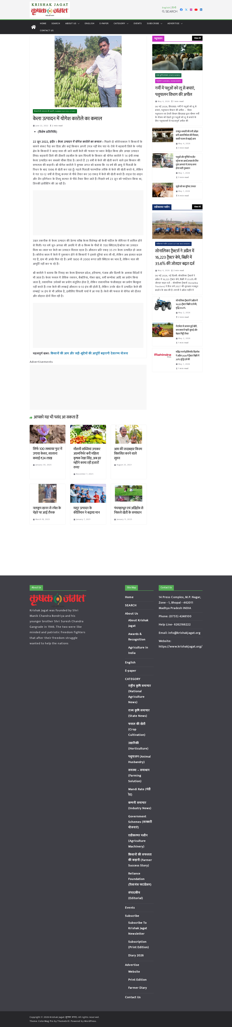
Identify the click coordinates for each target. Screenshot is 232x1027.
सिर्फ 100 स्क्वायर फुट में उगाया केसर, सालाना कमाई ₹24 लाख (47, 453)
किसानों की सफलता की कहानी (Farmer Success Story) (55, 111)
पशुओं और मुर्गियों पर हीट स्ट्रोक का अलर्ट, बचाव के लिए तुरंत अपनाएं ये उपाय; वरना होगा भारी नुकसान (187, 162)
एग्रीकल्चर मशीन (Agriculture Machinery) (173, 244)
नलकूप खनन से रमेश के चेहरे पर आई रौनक (47, 510)
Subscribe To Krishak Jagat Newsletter (137, 928)
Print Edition (137, 979)
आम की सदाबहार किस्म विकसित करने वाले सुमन (128, 453)
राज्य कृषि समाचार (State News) (168, 75)
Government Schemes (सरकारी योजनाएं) (140, 822)
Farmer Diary (137, 987)
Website (134, 971)
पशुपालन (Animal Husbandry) (168, 81)
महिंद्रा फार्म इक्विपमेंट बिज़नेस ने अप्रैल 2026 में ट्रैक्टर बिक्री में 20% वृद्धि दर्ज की (187, 355)
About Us (71, 23)
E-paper (104, 23)
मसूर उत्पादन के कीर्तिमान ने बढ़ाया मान (86, 510)
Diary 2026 (136, 955)
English (166, 7)
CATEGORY (119, 23)
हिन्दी (174, 7)
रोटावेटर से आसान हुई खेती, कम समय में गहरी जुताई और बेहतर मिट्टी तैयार (186, 330)
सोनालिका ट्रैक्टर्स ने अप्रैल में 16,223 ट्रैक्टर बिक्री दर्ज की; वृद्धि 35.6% (187, 304)
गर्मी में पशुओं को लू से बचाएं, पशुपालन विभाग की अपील (175, 91)
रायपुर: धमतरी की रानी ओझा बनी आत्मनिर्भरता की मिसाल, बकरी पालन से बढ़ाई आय (187, 135)
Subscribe (153, 23)
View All (197, 38)
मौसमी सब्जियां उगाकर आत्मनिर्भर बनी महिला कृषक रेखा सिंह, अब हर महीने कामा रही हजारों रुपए (87, 458)
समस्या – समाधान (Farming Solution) (139, 776)
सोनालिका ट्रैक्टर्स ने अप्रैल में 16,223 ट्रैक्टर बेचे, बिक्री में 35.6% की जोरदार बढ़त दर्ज (175, 257)
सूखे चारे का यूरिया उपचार (186, 186)
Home (43, 23)
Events (138, 23)
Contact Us (47, 30)
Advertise (173, 23)
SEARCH (56, 23)
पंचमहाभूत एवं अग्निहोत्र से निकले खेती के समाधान (128, 510)
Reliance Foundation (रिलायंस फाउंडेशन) (139, 879)
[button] (78, 23)
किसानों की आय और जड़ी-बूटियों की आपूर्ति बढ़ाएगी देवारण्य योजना (87, 353)
